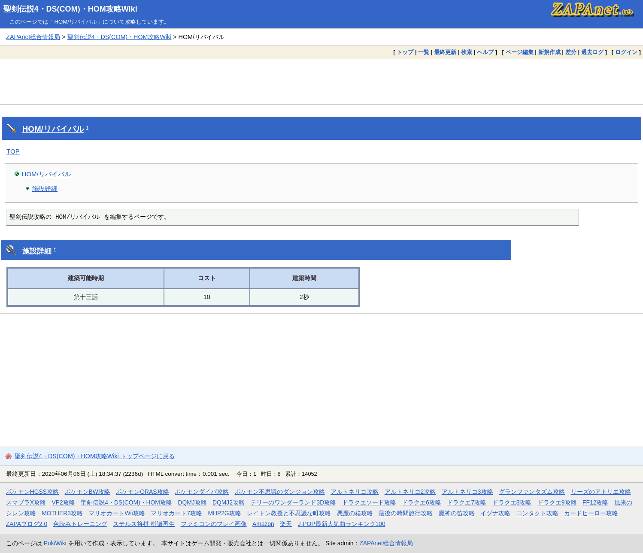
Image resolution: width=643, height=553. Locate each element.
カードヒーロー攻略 (591, 513)
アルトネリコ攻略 (355, 491)
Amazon (263, 523)
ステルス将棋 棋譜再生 (144, 523)
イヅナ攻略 (495, 513)
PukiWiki (55, 543)
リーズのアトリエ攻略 (601, 491)
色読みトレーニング (80, 523)
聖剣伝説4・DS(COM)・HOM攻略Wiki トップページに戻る (95, 456)
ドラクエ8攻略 (512, 502)
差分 (570, 52)
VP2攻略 (63, 502)
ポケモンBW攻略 (87, 491)
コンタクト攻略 (537, 513)
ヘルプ (485, 52)
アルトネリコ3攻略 (467, 491)
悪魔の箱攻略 (355, 513)
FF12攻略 (595, 502)
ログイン (626, 52)
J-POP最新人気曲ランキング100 (341, 523)
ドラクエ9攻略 (557, 502)
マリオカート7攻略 (176, 513)
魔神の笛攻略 (457, 513)
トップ (405, 52)
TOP (13, 151)
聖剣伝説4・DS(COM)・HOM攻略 (126, 502)
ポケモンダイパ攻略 (202, 491)
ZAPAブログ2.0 (26, 523)
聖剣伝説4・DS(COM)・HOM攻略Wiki (70, 9)
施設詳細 (45, 188)
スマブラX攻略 (26, 502)
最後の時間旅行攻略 (406, 513)
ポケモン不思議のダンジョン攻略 (280, 491)
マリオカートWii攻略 (116, 513)
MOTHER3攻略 (62, 513)
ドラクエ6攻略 (421, 502)
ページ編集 (520, 52)
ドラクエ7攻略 (466, 502)
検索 (466, 52)
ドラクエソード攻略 (369, 502)
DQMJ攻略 (192, 502)
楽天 (286, 523)
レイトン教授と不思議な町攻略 (289, 513)
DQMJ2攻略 (228, 502)
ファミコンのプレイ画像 (214, 523)
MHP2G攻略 (224, 513)
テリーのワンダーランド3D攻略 (293, 502)
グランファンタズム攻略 (532, 491)
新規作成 (549, 52)
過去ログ (592, 52)
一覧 (423, 52)
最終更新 (445, 52)
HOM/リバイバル (53, 128)
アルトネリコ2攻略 (410, 491)
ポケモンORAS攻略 (142, 491)
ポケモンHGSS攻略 (32, 491)
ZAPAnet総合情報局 (33, 36)
